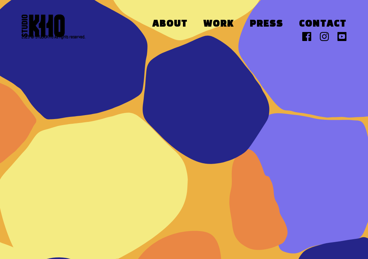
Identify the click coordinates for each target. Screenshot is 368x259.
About (170, 24)
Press (266, 24)
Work (218, 24)
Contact (322, 24)
